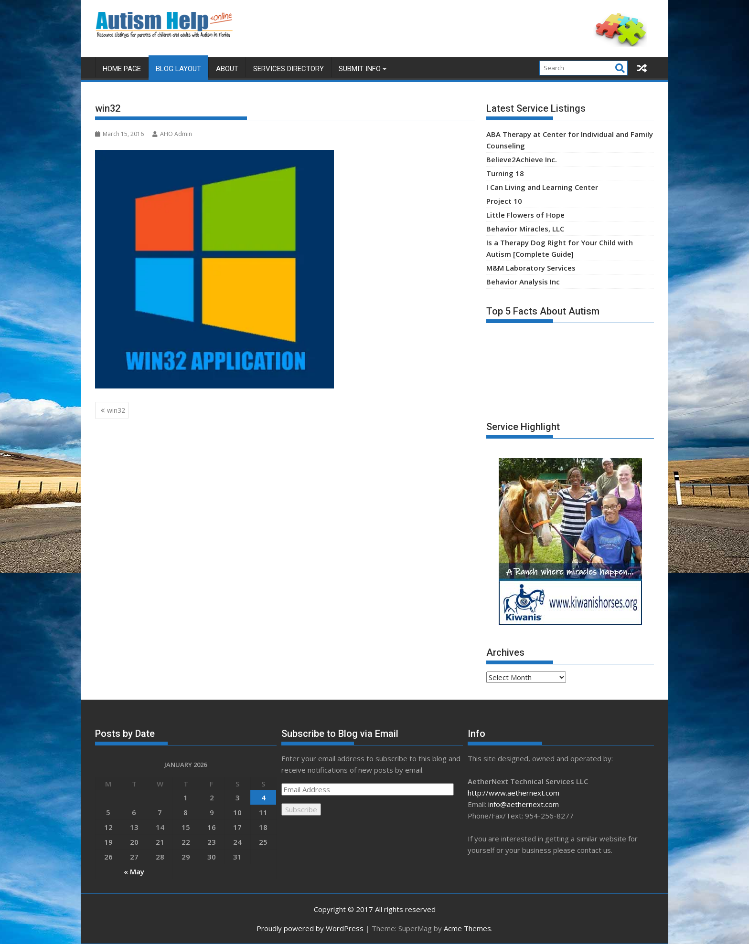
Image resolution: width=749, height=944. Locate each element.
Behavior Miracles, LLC (525, 228)
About (227, 68)
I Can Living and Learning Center (542, 187)
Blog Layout (178, 68)
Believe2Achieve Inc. (521, 159)
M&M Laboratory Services (531, 268)
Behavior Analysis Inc (523, 281)
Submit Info (360, 68)
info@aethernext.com (523, 804)
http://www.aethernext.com (513, 792)
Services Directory (288, 68)
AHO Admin (172, 134)
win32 (116, 410)
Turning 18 (505, 173)
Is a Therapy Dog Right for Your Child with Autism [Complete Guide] (559, 248)
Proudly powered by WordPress (310, 928)
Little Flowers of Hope (525, 215)
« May (134, 871)
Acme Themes (467, 928)
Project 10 (504, 201)
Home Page (122, 68)
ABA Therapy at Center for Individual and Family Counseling (569, 139)
